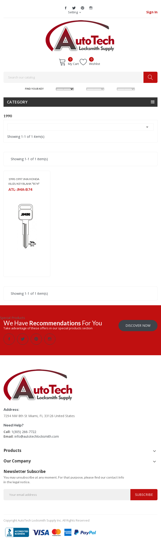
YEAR (112, 88)
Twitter (74, 8)
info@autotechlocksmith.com (36, 436)
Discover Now (137, 325)
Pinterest (82, 8)
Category (17, 102)
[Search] (80, 77)
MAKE (51, 88)
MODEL (82, 88)
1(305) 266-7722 (23, 431)
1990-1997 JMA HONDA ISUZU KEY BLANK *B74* (23, 181)
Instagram (91, 8)
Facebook (66, 8)
